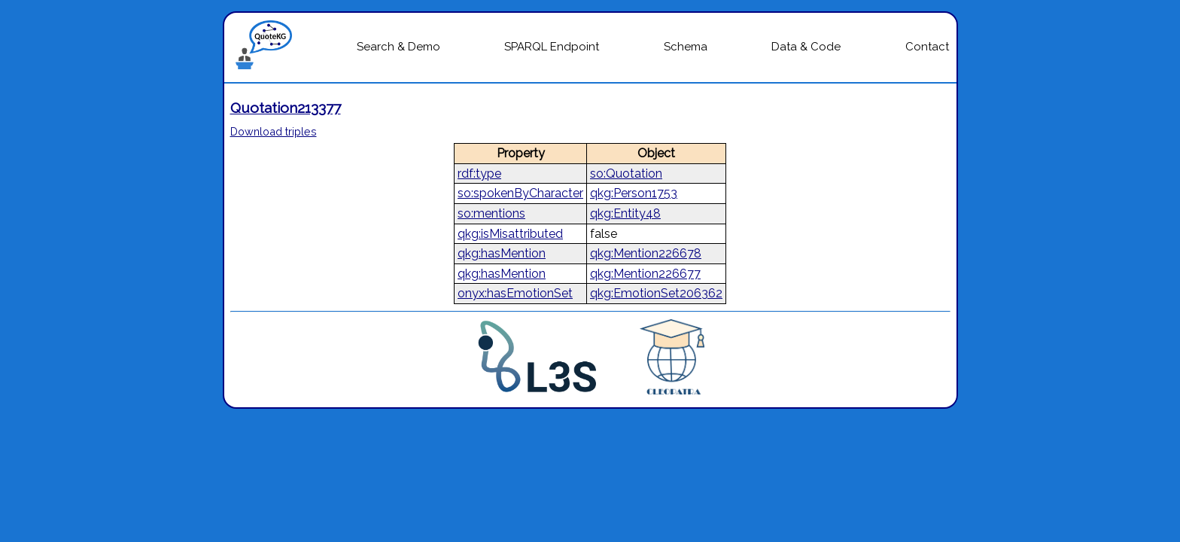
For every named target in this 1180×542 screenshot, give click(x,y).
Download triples (273, 131)
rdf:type (479, 173)
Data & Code (806, 46)
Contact (927, 46)
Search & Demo (398, 46)
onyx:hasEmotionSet (515, 293)
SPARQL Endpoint (551, 46)
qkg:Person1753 (633, 193)
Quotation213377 (285, 107)
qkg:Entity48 (625, 213)
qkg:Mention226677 (645, 273)
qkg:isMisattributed (510, 234)
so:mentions (491, 213)
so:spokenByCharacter (520, 193)
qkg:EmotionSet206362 (656, 293)
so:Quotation (626, 173)
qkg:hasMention (502, 253)
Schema (685, 46)
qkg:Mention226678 (645, 253)
